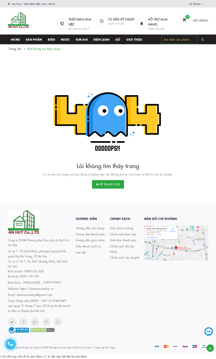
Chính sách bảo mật (123, 234)
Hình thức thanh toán (123, 240)
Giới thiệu (134, 39)
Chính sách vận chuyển (124, 257)
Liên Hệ (80, 252)
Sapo (113, 347)
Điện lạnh (101, 39)
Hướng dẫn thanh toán (90, 234)
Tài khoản (195, 4)
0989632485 (31, 282)
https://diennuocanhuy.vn (37, 288)
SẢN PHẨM (34, 39)
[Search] (202, 39)
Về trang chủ (108, 184)
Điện (51, 39)
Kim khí (82, 39)
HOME (15, 39)
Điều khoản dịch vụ (88, 246)
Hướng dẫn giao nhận (90, 240)
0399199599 (52, 282)
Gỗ (117, 39)
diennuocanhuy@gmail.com (35, 295)
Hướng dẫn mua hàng (90, 228)
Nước (65, 39)
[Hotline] (12, 346)
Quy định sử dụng (121, 228)
